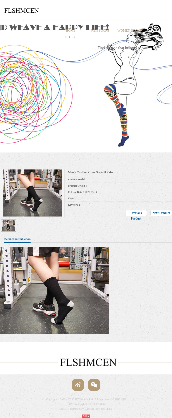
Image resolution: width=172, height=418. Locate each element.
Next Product (161, 213)
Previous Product (136, 213)
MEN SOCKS (100, 30)
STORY (70, 37)
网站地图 (120, 399)
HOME (70, 30)
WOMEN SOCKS (129, 30)
